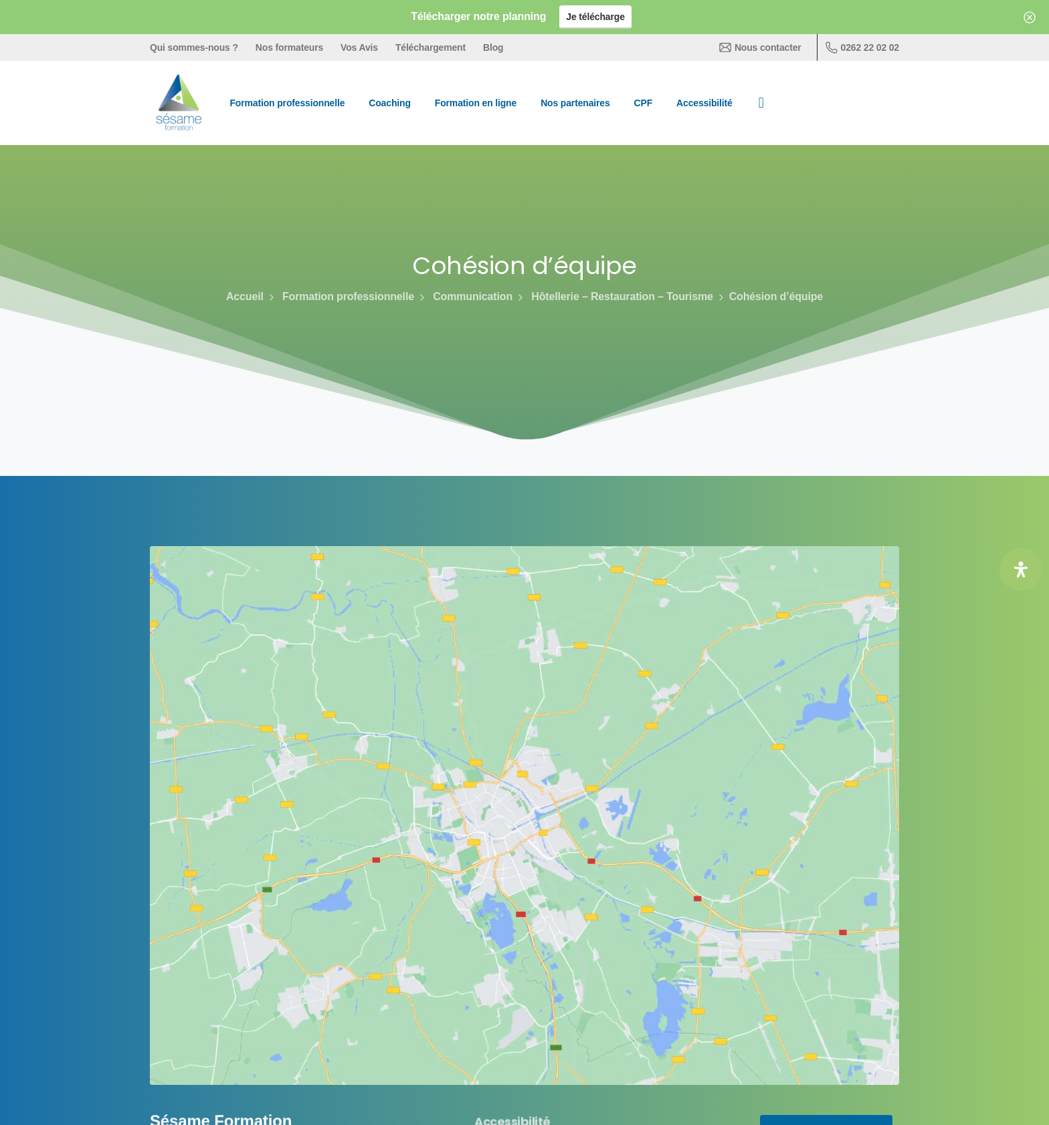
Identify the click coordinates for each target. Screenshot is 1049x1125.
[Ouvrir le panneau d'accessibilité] (1020, 569)
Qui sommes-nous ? (194, 47)
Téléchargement (430, 47)
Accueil (245, 296)
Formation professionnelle (340, 296)
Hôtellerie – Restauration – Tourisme (614, 296)
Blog (493, 47)
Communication (464, 296)
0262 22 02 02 (862, 47)
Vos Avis (359, 47)
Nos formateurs (289, 47)
